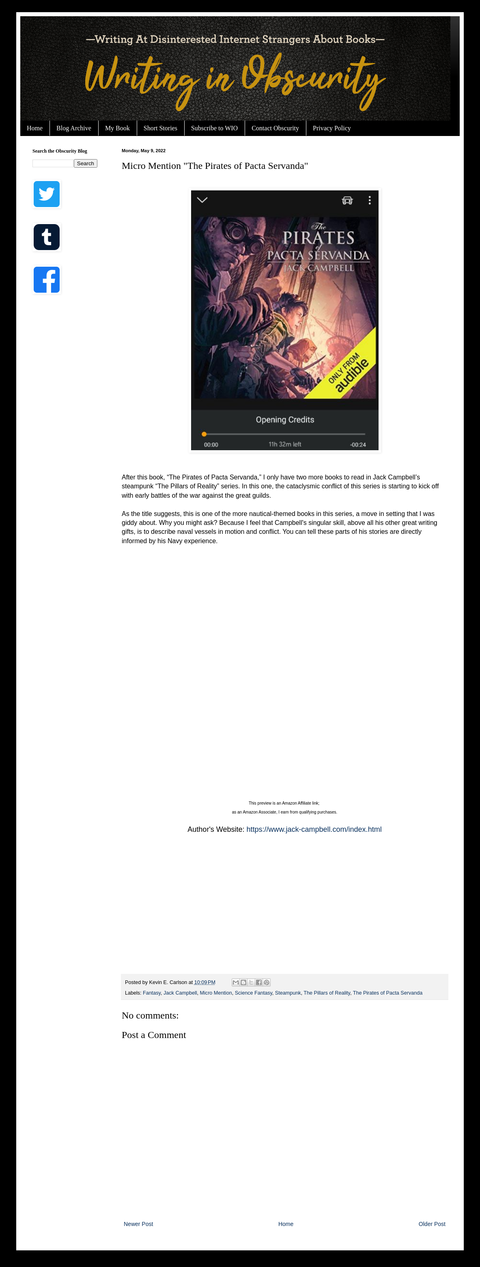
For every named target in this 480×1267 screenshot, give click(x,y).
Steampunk (288, 993)
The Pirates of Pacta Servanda (388, 993)
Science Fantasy (253, 993)
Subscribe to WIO (214, 128)
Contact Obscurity (275, 128)
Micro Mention (216, 993)
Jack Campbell (180, 993)
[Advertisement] (285, 909)
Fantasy (152, 993)
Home (35, 128)
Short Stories (160, 128)
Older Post (432, 1224)
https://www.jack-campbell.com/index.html (314, 829)
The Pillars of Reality (326, 993)
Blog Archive (73, 128)
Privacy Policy (332, 128)
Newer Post (138, 1224)
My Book (117, 128)
